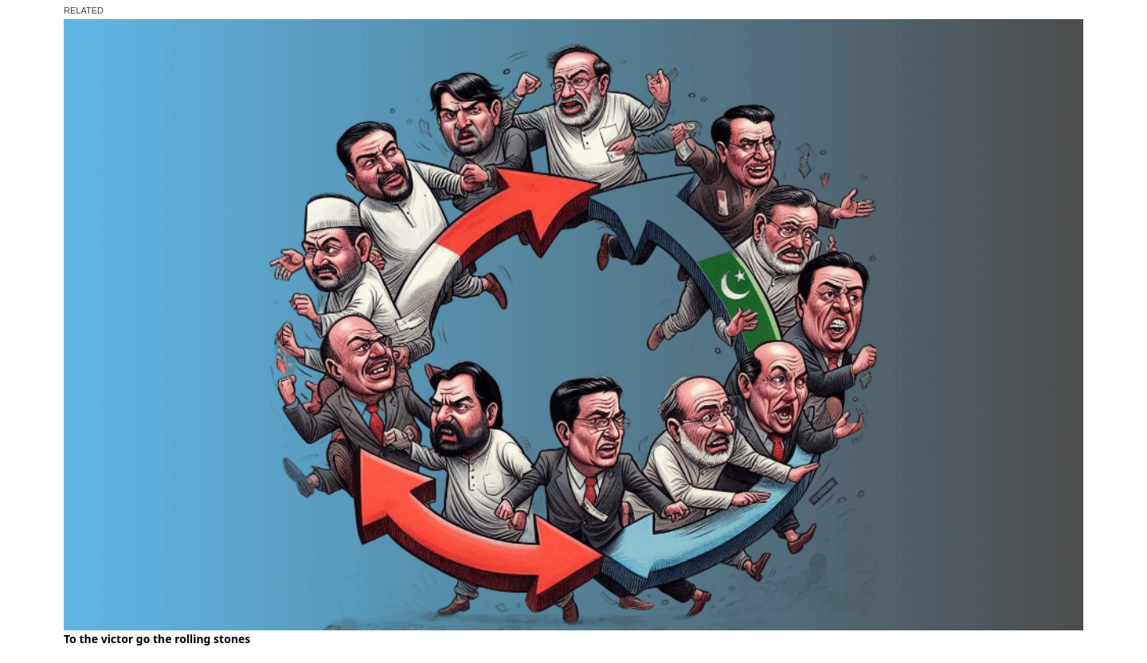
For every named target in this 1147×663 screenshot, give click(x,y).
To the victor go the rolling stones (157, 638)
